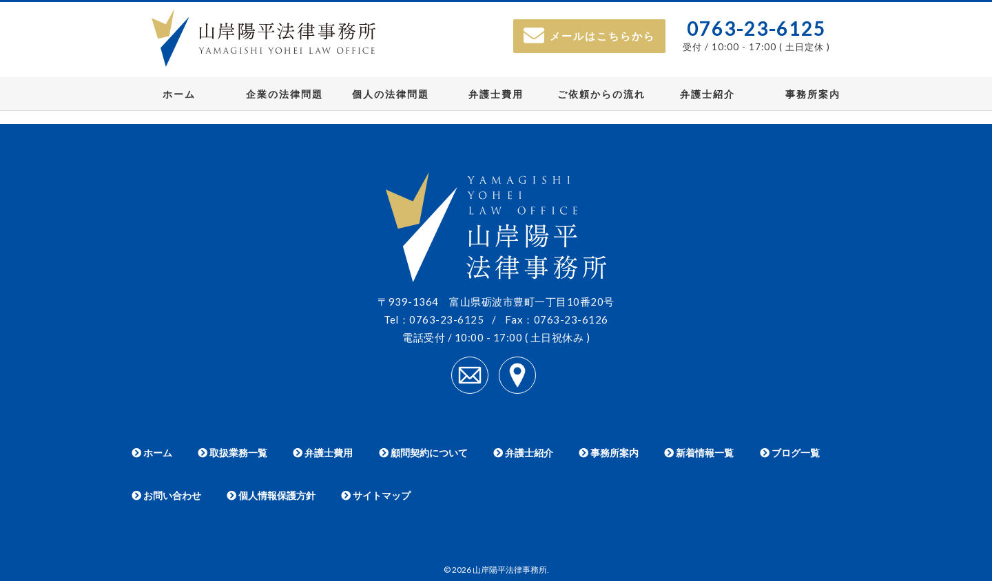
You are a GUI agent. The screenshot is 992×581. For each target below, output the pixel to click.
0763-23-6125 (756, 28)
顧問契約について (423, 452)
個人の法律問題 (390, 94)
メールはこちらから (589, 35)
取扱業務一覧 (232, 452)
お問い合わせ (166, 495)
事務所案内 (812, 94)
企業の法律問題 (284, 94)
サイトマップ (376, 495)
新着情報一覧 (699, 452)
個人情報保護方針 (271, 495)
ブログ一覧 (790, 452)
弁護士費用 (496, 94)
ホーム (179, 94)
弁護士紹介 (707, 94)
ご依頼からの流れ (601, 94)
